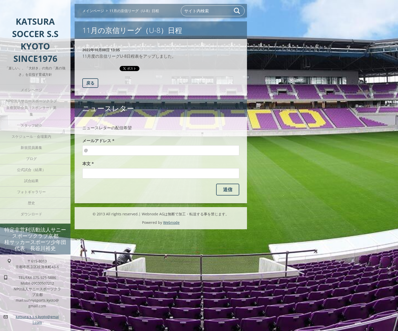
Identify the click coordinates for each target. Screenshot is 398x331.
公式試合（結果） (31, 169)
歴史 (31, 202)
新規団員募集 (31, 147)
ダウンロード (31, 213)
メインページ (31, 89)
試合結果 (31, 180)
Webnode (171, 222)
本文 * (88, 163)
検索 (237, 11)
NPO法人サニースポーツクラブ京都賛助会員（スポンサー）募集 (31, 107)
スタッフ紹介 (31, 125)
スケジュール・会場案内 (31, 136)
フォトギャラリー (31, 191)
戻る (90, 83)
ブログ (31, 158)
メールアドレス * (98, 140)
